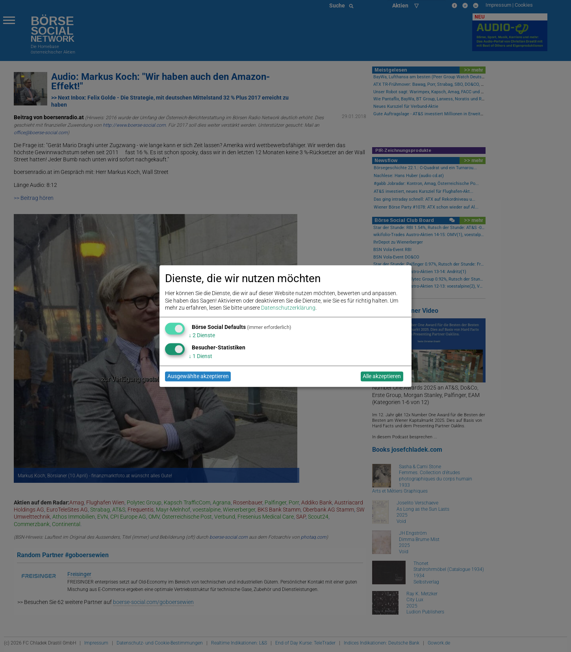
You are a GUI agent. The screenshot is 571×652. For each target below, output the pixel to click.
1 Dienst (200, 356)
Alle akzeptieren (382, 376)
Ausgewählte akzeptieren (198, 376)
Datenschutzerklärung (288, 308)
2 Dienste (202, 335)
